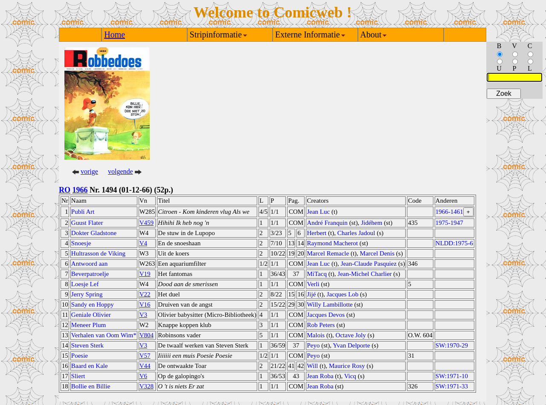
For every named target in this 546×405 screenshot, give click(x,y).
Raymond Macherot (332, 243)
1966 (80, 190)
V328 (146, 386)
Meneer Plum (88, 325)
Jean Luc (318, 211)
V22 (145, 294)
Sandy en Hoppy (92, 304)
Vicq (350, 376)
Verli (313, 284)
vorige (89, 171)
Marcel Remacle (328, 253)
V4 (143, 243)
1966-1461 (449, 211)
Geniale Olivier (91, 314)
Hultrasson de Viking (98, 253)
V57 (145, 355)
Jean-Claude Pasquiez (369, 263)
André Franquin (327, 222)
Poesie (79, 355)
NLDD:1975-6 (454, 243)
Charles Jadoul (356, 233)
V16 (145, 304)
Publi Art (83, 211)
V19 (145, 273)
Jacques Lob (343, 294)
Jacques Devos (326, 314)
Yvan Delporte (351, 345)
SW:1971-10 (452, 376)
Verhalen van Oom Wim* (103, 335)
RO (64, 190)
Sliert (78, 376)
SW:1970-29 (452, 345)
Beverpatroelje (90, 273)
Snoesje (81, 243)
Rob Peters (320, 325)
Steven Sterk (87, 345)
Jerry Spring (87, 294)
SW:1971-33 (452, 386)
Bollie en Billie (90, 386)
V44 (145, 365)
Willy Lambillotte (329, 304)
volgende (120, 171)
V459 (146, 222)
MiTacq (316, 273)
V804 (146, 335)
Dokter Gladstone (93, 233)
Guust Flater (87, 222)
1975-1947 (449, 222)
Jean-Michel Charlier (364, 273)
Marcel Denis (377, 253)
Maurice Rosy (347, 365)
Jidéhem (371, 222)
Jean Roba (320, 376)
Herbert (316, 233)
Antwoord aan (89, 263)
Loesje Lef (85, 284)
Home (114, 34)
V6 (143, 376)
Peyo (313, 345)
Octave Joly (351, 335)
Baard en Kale (89, 365)
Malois (316, 335)
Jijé (311, 294)
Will (312, 365)
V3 (143, 314)
